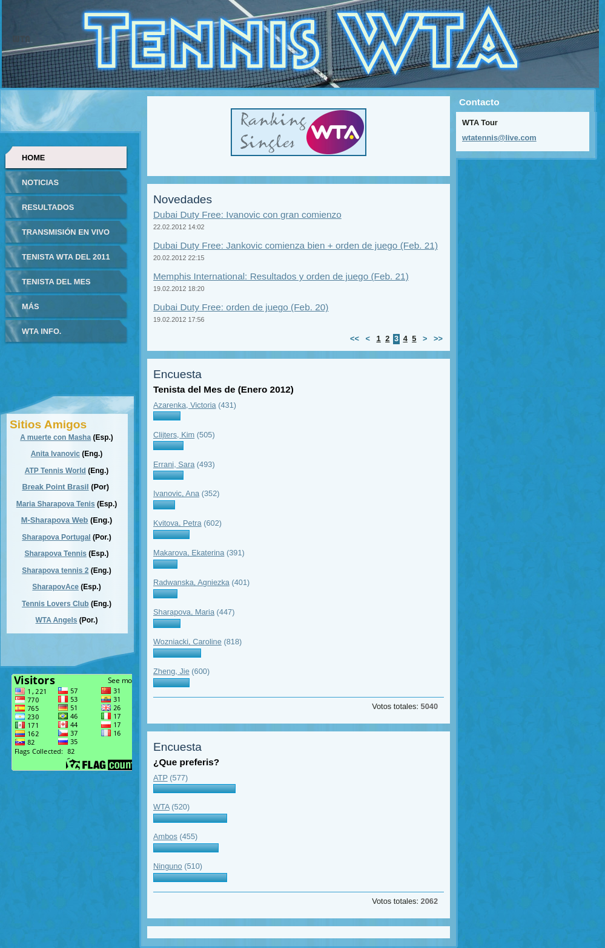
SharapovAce (55, 587)
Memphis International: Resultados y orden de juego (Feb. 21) (281, 276)
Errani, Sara (173, 464)
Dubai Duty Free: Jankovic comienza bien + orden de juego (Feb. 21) (295, 245)
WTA (161, 806)
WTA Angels (57, 620)
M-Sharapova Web (54, 520)
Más (30, 306)
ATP (160, 777)
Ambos (165, 836)
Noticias (40, 182)
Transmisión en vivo (66, 232)
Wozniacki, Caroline (187, 641)
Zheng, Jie (171, 671)
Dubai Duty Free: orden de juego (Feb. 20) (240, 307)
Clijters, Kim (173, 434)
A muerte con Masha (55, 437)
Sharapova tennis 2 (55, 570)
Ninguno (167, 866)
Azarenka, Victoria (184, 405)
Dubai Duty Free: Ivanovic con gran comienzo (247, 214)
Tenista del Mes (56, 281)
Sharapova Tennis (55, 553)
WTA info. (41, 331)
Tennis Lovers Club (55, 604)
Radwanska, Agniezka (191, 582)
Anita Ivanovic (55, 453)
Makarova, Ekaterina (188, 552)
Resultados (48, 207)
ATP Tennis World (55, 470)
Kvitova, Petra (177, 523)
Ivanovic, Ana (176, 493)
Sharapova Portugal (56, 537)
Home (33, 157)
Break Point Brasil (55, 486)
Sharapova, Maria (183, 611)
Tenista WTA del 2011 (66, 256)
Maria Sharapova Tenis (55, 504)
